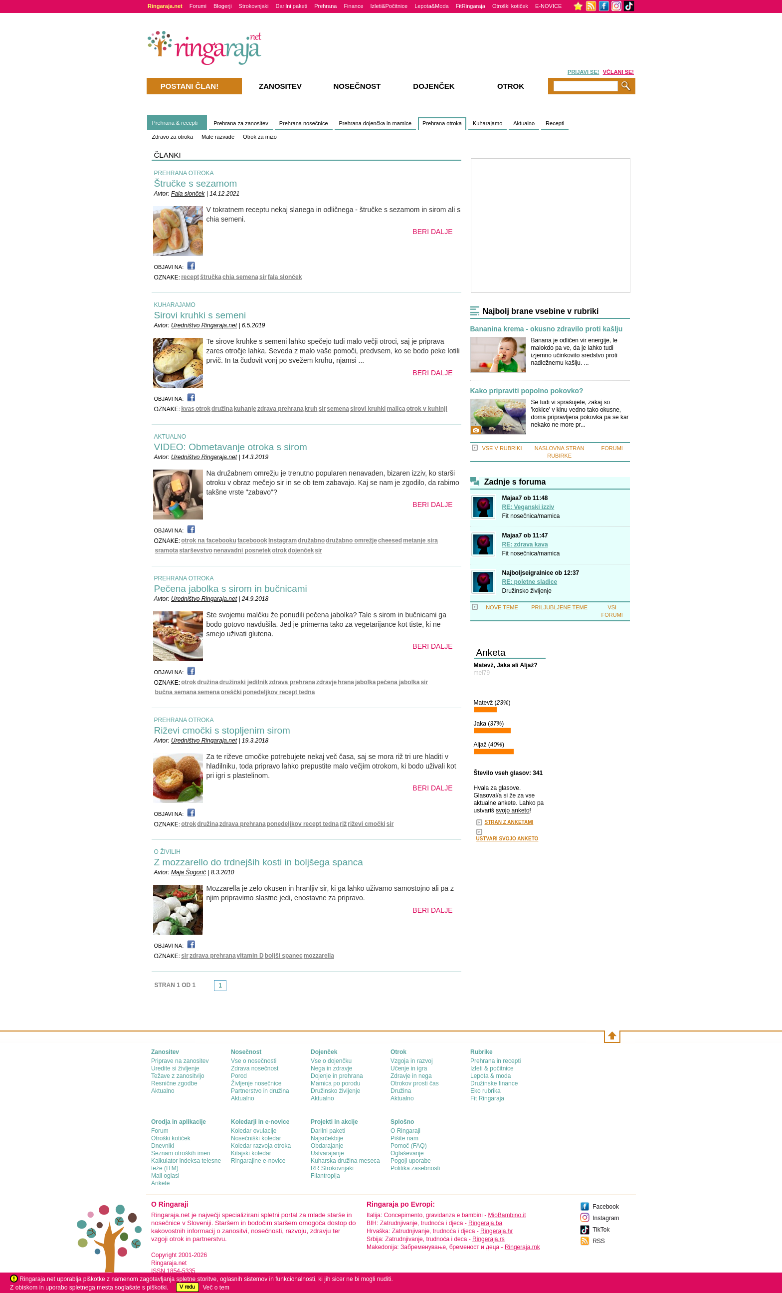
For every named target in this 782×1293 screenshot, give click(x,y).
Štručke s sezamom (195, 183)
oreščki (231, 692)
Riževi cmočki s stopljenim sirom (222, 730)
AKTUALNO (170, 436)
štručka (210, 276)
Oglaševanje (407, 1153)
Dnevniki (162, 1145)
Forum (160, 1130)
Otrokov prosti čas (415, 1083)
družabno (311, 540)
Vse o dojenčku (331, 1060)
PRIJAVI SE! (583, 72)
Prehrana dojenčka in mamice (375, 123)
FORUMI (612, 448)
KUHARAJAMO (175, 304)
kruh (311, 408)
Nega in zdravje (331, 1068)
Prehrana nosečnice (303, 123)
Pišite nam (404, 1138)
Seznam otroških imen (180, 1153)
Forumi (198, 6)
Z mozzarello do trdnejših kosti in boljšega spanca (258, 862)
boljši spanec (284, 955)
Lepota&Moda (431, 6)
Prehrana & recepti (175, 123)
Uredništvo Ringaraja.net (204, 325)
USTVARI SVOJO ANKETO (507, 838)
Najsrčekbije (327, 1138)
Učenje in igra (409, 1068)
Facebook (605, 1206)
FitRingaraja (470, 6)
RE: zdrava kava (525, 544)
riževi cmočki (366, 823)
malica (396, 408)
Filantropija (325, 1175)
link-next (229, 989)
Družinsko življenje (527, 590)
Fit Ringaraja (487, 1098)
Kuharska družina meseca (345, 1160)
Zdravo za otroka (173, 137)
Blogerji (222, 6)
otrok (203, 408)
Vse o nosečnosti (253, 1060)
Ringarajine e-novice (258, 1160)
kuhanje (245, 408)
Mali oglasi (165, 1175)
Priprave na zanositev (179, 1060)
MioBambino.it (507, 1215)
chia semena (240, 276)
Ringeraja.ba (485, 1223)
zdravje (326, 682)
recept (190, 276)
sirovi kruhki (368, 408)
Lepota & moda (490, 1075)
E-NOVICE (548, 6)
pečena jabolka (398, 682)
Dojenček (433, 86)
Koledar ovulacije (253, 1130)
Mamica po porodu (335, 1083)
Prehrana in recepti (495, 1060)
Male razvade (217, 137)
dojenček (301, 550)
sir (263, 276)
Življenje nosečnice (256, 1083)
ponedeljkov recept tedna (279, 692)
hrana (346, 682)
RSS (598, 1241)
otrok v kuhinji (426, 408)
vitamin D (250, 955)
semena (338, 408)
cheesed (390, 540)
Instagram (282, 540)
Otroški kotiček (510, 6)
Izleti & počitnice (492, 1068)
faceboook (252, 540)
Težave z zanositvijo (177, 1075)
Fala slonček (187, 193)
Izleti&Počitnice (389, 6)
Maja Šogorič (188, 872)
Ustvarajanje (327, 1153)
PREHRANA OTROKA (184, 173)
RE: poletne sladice (530, 581)
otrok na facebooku (208, 540)
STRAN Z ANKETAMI (509, 822)
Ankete (160, 1183)
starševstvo (195, 550)
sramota (167, 550)
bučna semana (175, 692)
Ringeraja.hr (496, 1231)
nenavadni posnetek (242, 550)
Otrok (510, 86)
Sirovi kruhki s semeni (200, 315)
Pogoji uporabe (411, 1160)
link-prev (210, 989)
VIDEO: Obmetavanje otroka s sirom (230, 447)
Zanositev (280, 86)
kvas (188, 408)
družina (222, 408)
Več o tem (216, 1287)
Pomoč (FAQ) (409, 1145)
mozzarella (319, 955)
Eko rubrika (485, 1090)
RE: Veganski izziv (528, 507)
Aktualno (524, 123)
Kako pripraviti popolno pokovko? (527, 391)
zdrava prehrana (280, 408)
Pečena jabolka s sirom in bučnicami (230, 588)
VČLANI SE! (618, 72)
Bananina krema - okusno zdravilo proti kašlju (546, 329)
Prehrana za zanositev (240, 123)
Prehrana (325, 6)
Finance (353, 6)
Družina (401, 1090)
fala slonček (285, 276)
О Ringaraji (405, 1130)
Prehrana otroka (442, 123)
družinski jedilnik (243, 682)
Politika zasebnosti (415, 1168)
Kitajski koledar (251, 1153)
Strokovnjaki (254, 6)
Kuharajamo (487, 123)
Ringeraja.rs (488, 1239)
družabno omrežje (351, 540)
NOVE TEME (502, 607)
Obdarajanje (327, 1145)
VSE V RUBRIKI (502, 448)
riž (343, 823)
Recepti (555, 123)
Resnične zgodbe (174, 1083)
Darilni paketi (292, 6)
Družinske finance (494, 1083)
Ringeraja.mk (522, 1247)
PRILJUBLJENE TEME (559, 607)
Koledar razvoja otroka (261, 1145)
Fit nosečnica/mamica (531, 516)
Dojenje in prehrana (337, 1075)
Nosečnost (357, 86)
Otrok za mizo (260, 137)
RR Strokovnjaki (332, 1168)
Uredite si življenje (175, 1068)
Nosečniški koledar (256, 1138)
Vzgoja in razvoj (412, 1060)
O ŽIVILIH (167, 851)
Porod (239, 1075)
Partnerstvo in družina (260, 1090)
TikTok (600, 1229)
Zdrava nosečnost (254, 1068)
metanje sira (420, 540)
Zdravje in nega (411, 1075)
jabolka (365, 682)
